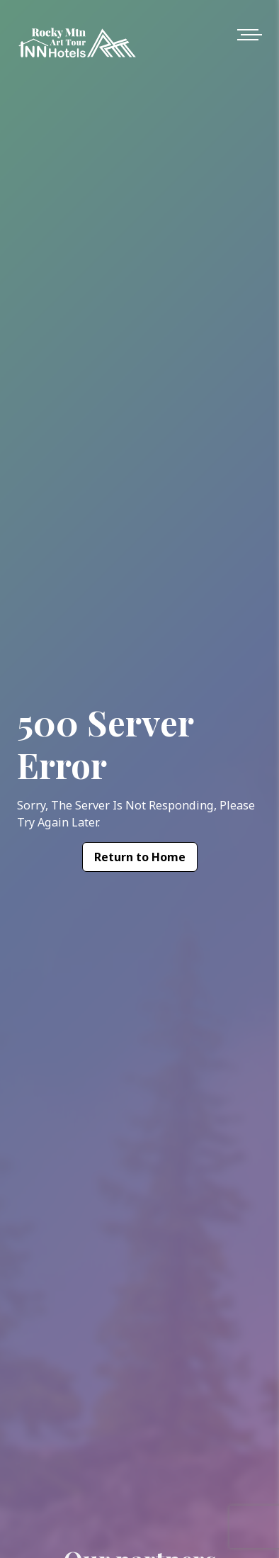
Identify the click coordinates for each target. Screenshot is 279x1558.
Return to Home (140, 857)
